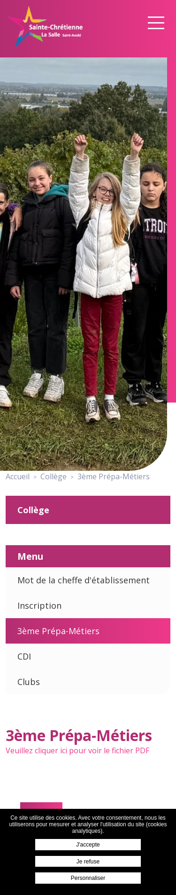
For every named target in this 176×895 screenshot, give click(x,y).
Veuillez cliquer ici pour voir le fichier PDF (77, 750)
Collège (33, 510)
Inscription (39, 605)
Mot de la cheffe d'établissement (83, 580)
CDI (24, 656)
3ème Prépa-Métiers (58, 631)
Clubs (28, 681)
